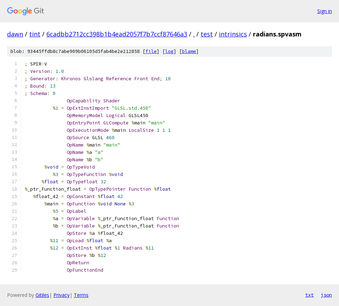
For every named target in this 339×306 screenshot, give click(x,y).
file (151, 51)
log (169, 51)
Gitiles (42, 295)
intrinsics (233, 34)
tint (34, 34)
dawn (15, 34)
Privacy (61, 295)
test (207, 34)
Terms (81, 295)
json (326, 295)
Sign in (324, 11)
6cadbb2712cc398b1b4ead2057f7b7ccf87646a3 (116, 34)
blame (189, 51)
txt (309, 295)
